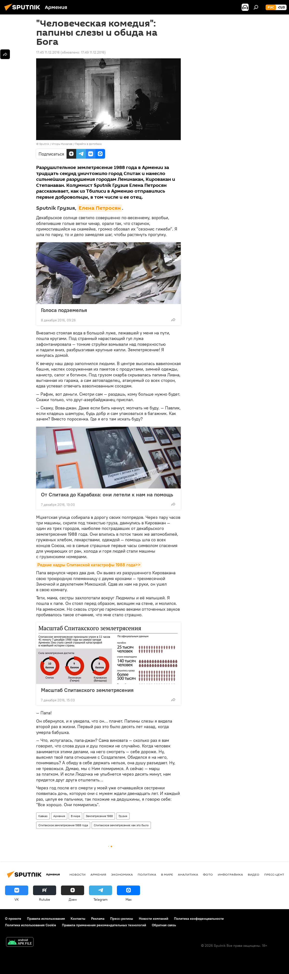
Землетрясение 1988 (99, 816)
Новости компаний (153, 918)
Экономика (122, 874)
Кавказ (42, 816)
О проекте (13, 918)
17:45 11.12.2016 (48, 52)
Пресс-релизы (121, 918)
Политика (147, 874)
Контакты (78, 918)
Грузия (123, 816)
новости (77, 874)
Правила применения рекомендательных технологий (104, 925)
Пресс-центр (275, 874)
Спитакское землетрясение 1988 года (63, 825)
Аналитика (188, 874)
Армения (59, 816)
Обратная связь (164, 925)
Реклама (97, 918)
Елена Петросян (100, 208)
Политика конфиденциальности (199, 918)
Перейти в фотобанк (88, 144)
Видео (253, 874)
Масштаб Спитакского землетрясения (92, 690)
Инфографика (230, 874)
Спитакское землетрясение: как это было (121, 825)
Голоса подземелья (64, 310)
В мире (75, 816)
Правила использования (46, 918)
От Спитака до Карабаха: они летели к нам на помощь (107, 494)
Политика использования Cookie (30, 925)
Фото (208, 874)
